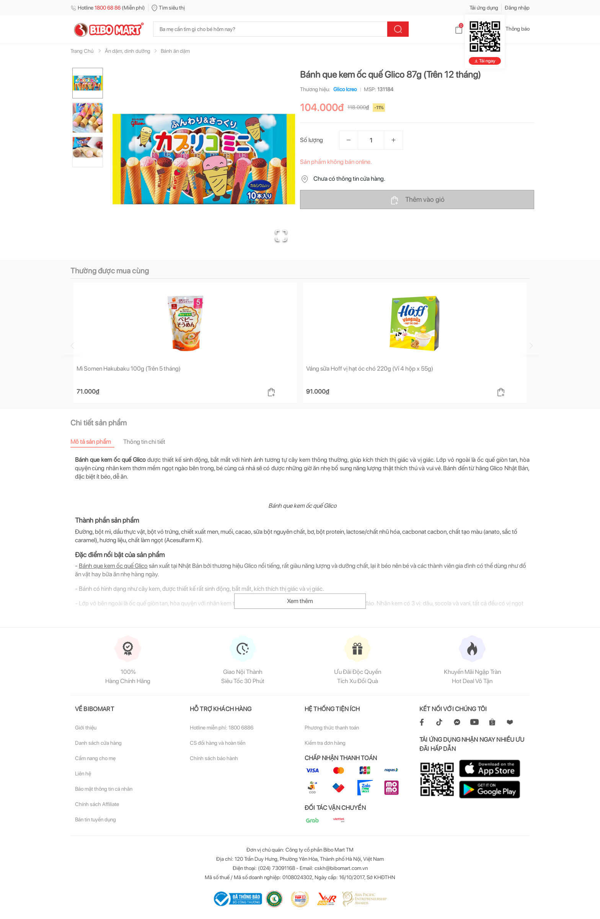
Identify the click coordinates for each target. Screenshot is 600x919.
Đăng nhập (517, 8)
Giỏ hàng (470, 29)
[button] (203, 159)
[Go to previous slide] (72, 346)
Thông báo (511, 29)
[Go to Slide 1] (87, 83)
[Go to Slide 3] (87, 152)
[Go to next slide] (531, 346)
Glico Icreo (343, 89)
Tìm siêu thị (168, 8)
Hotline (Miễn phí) (107, 8)
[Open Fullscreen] (281, 235)
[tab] (96, 441)
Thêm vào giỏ (417, 199)
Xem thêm (300, 601)
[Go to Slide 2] (87, 117)
